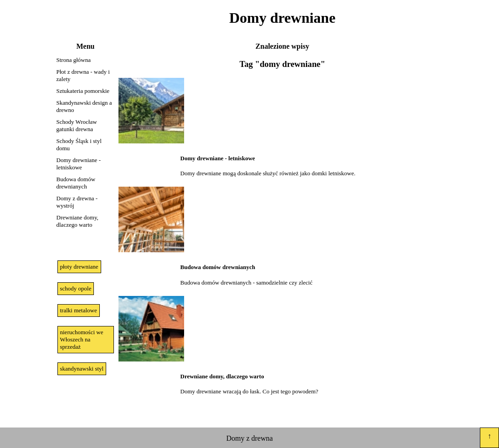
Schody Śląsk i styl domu (79, 144)
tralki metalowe (78, 310)
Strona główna (74, 59)
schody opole (76, 288)
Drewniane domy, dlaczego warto (77, 221)
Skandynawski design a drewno (84, 106)
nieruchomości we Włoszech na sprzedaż (81, 339)
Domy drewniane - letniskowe (79, 164)
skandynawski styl (82, 368)
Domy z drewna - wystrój (77, 202)
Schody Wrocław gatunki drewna (77, 125)
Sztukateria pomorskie (83, 90)
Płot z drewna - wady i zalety (83, 75)
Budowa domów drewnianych (76, 183)
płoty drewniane (79, 266)
